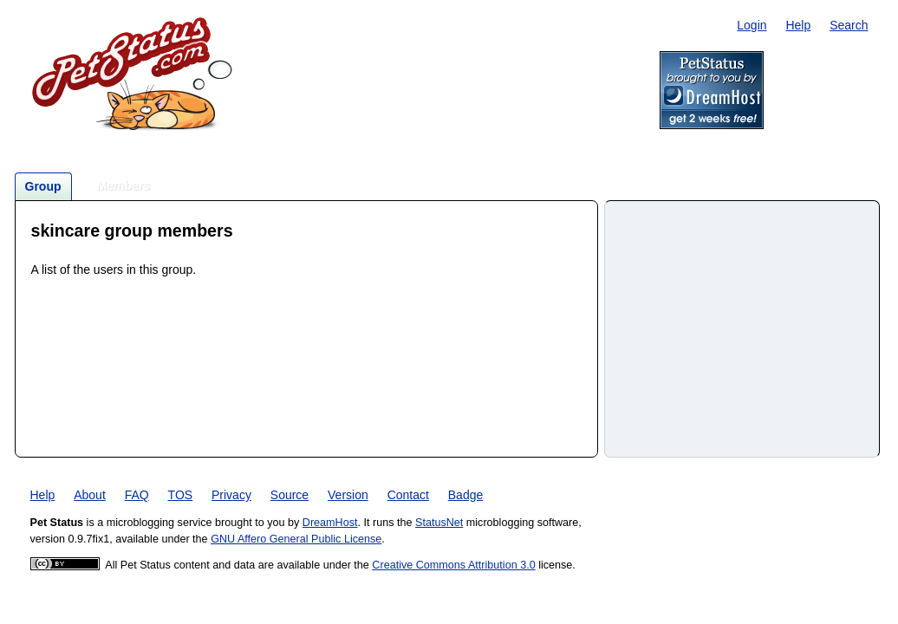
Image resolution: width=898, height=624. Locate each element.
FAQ (137, 495)
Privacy (231, 495)
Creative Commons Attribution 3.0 (453, 565)
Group (43, 186)
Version (348, 495)
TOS (180, 495)
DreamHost (330, 523)
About (90, 495)
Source (289, 495)
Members (123, 185)
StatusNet (439, 523)
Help (797, 25)
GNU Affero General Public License (296, 539)
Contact (408, 495)
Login (751, 25)
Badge (465, 495)
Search (849, 25)
